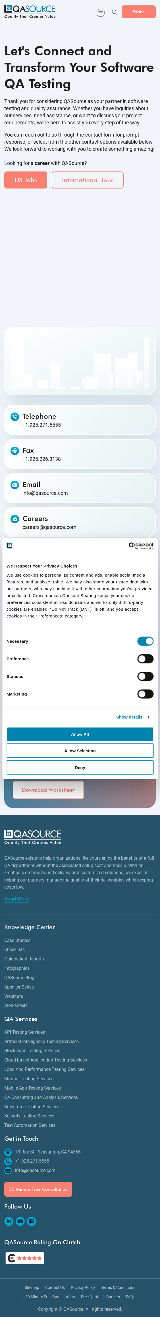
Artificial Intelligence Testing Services (41, 1041)
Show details (129, 717)
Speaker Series (19, 987)
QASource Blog (19, 977)
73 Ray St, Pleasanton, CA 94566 (42, 1152)
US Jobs (25, 180)
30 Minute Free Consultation (38, 1189)
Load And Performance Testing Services (44, 1069)
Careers (113, 1297)
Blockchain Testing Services (32, 1050)
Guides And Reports (24, 959)
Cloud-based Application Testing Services (45, 1060)
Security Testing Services (29, 1116)
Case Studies (17, 940)
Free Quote (90, 1297)
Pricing (139, 11)
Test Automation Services (29, 1125)
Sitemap (32, 1287)
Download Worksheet (48, 790)
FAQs (130, 1297)
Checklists (14, 949)
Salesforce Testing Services (31, 1106)
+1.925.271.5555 (41, 425)
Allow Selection (80, 750)
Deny (80, 767)
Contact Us (55, 1287)
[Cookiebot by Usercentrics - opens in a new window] (128, 546)
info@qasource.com (45, 493)
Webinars (13, 996)
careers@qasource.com (49, 527)
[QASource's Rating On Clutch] (24, 1258)
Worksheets (16, 1005)
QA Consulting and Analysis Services (41, 1097)
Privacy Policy (83, 1287)
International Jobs (87, 180)
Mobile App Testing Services (32, 1088)
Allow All (80, 734)
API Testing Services (24, 1032)
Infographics (17, 968)
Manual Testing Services (28, 1078)
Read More (16, 899)
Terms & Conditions (118, 1287)
